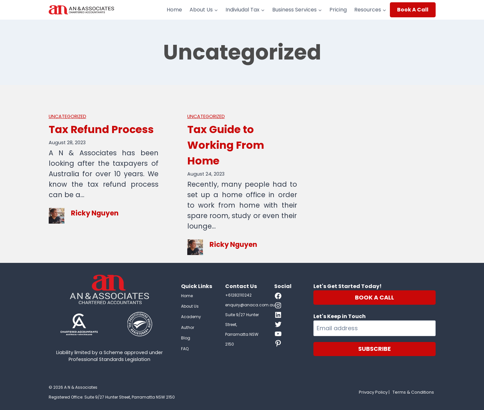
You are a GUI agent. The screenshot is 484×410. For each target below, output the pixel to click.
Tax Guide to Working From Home (225, 145)
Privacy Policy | (374, 392)
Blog (185, 338)
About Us (190, 306)
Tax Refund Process (101, 129)
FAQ (185, 348)
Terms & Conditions (413, 392)
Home (174, 9)
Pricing (338, 9)
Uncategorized (67, 116)
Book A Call (412, 9)
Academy (191, 316)
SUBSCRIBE (374, 349)
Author (187, 327)
